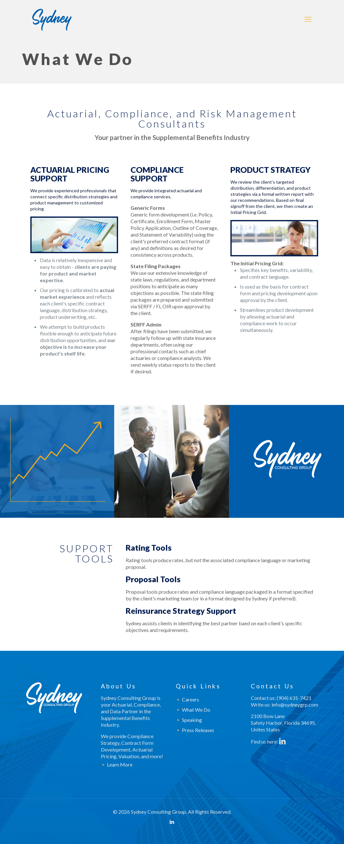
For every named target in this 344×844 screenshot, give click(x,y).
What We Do (196, 710)
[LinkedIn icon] (172, 822)
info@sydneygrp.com (295, 704)
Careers (190, 699)
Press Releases (198, 730)
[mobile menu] (308, 19)
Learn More (119, 764)
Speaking (192, 720)
